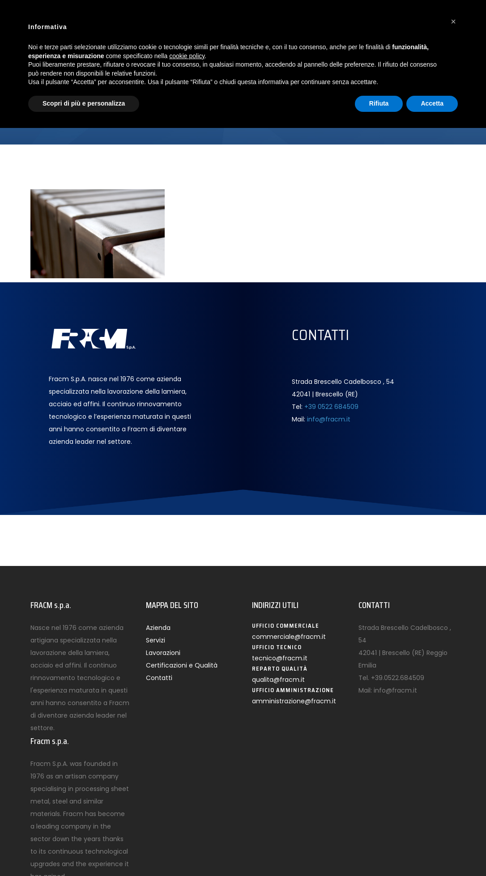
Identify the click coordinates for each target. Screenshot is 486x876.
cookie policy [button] (187, 56)
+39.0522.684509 (397, 677)
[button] (453, 21)
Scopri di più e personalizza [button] (84, 103)
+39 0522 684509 (331, 406)
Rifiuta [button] (379, 103)
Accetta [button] (432, 103)
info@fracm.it (328, 419)
